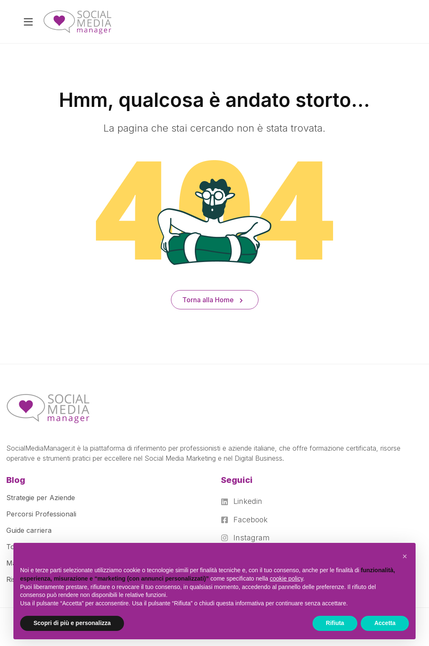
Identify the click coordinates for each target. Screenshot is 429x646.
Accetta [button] (384, 623)
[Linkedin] (245, 501)
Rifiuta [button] (335, 623)
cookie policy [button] (286, 578)
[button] (404, 556)
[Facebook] (245, 520)
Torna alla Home (212, 300)
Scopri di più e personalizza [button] (72, 623)
